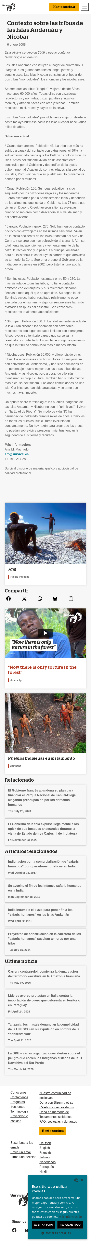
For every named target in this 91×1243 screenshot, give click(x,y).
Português (46, 1166)
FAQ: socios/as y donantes (58, 1121)
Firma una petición (23, 1157)
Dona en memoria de (54, 1112)
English (44, 1147)
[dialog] (57, 1207)
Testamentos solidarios (55, 1116)
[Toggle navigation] (85, 7)
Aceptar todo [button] (43, 1224)
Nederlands (47, 1162)
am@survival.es (17, 454)
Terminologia (19, 1111)
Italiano (44, 1157)
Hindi (42, 1171)
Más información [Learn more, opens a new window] (70, 1216)
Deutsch (45, 1143)
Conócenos (18, 1092)
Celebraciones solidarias (56, 1107)
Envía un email (20, 1152)
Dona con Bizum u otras (56, 1102)
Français (45, 1152)
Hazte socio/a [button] (64, 7)
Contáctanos (19, 1097)
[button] (57, 1233)
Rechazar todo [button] (70, 1224)
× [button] (81, 1180)
